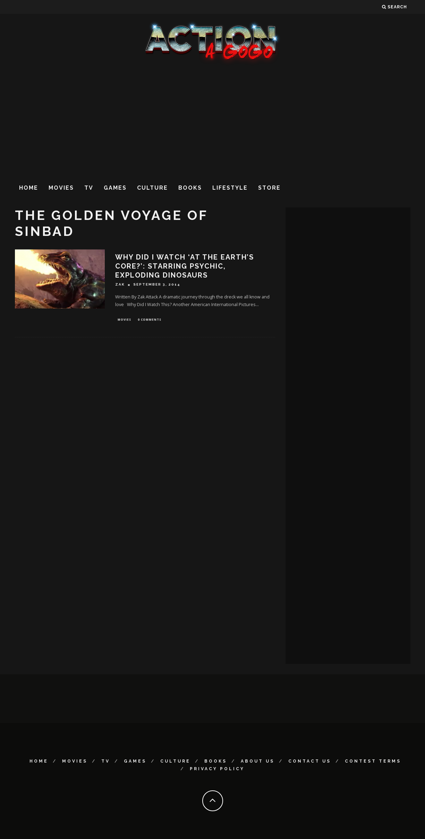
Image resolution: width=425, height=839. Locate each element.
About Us (257, 761)
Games (115, 187)
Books (190, 187)
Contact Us (309, 761)
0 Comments (149, 320)
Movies (61, 187)
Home (28, 187)
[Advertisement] (212, 121)
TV (88, 187)
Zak (120, 285)
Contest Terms (373, 761)
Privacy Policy (217, 768)
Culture (152, 187)
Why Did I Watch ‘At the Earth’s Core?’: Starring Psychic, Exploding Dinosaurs (184, 266)
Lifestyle (230, 187)
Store (269, 187)
